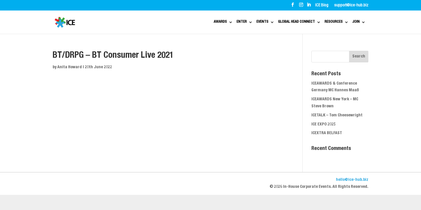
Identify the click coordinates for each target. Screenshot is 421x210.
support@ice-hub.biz (351, 6)
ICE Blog (321, 6)
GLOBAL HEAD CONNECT (279, 22)
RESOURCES (328, 22)
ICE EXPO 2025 (323, 125)
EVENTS (234, 22)
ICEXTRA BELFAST (326, 133)
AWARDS (179, 22)
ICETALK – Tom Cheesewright (337, 115)
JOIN (358, 22)
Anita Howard (69, 67)
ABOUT (73, 5)
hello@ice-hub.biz (352, 180)
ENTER (207, 22)
